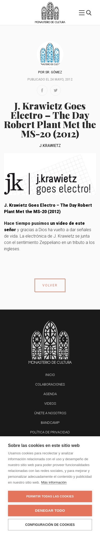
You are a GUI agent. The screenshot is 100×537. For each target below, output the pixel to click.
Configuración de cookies (50, 525)
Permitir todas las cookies (50, 496)
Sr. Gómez (53, 72)
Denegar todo (50, 511)
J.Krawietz (50, 145)
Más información (53, 482)
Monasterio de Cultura (50, 22)
